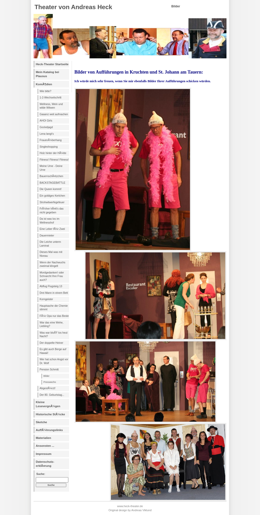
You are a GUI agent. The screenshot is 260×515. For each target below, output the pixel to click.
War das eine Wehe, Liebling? (51, 324)
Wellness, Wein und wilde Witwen (51, 106)
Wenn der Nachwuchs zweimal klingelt (52, 264)
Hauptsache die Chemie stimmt (54, 307)
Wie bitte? (45, 91)
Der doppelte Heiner (51, 342)
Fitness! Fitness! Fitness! (54, 159)
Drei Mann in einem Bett (54, 292)
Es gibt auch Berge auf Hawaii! (53, 351)
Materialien (43, 437)
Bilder (46, 376)
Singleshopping (49, 146)
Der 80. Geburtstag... (52, 394)
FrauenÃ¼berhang (51, 140)
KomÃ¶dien (44, 84)
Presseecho (49, 382)
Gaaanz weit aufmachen (54, 114)
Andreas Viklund (141, 510)
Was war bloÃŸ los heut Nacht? (54, 334)
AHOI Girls (46, 120)
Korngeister (46, 299)
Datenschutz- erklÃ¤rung (45, 463)
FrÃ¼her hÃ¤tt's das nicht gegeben (51, 210)
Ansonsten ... (45, 445)
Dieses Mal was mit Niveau (51, 254)
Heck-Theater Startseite (52, 64)
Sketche (41, 422)
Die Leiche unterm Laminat (50, 244)
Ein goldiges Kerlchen (52, 195)
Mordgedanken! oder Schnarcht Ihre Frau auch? (52, 276)
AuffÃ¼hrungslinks (49, 430)
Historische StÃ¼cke (50, 414)
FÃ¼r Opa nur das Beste (54, 316)
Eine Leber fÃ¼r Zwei (52, 229)
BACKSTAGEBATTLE (52, 182)
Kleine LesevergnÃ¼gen (48, 404)
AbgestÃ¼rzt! (47, 388)
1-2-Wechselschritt (50, 97)
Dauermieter (47, 235)
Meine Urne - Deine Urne (51, 168)
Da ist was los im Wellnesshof (49, 220)
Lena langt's (47, 133)
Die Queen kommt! (51, 189)
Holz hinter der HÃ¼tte (53, 153)
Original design (117, 510)
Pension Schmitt (49, 369)
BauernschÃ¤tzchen (51, 176)
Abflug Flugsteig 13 (51, 286)
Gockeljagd (46, 127)
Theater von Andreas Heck (73, 7)
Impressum (44, 453)
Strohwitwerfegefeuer (52, 202)
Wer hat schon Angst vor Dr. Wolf (54, 361)
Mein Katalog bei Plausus (47, 74)
